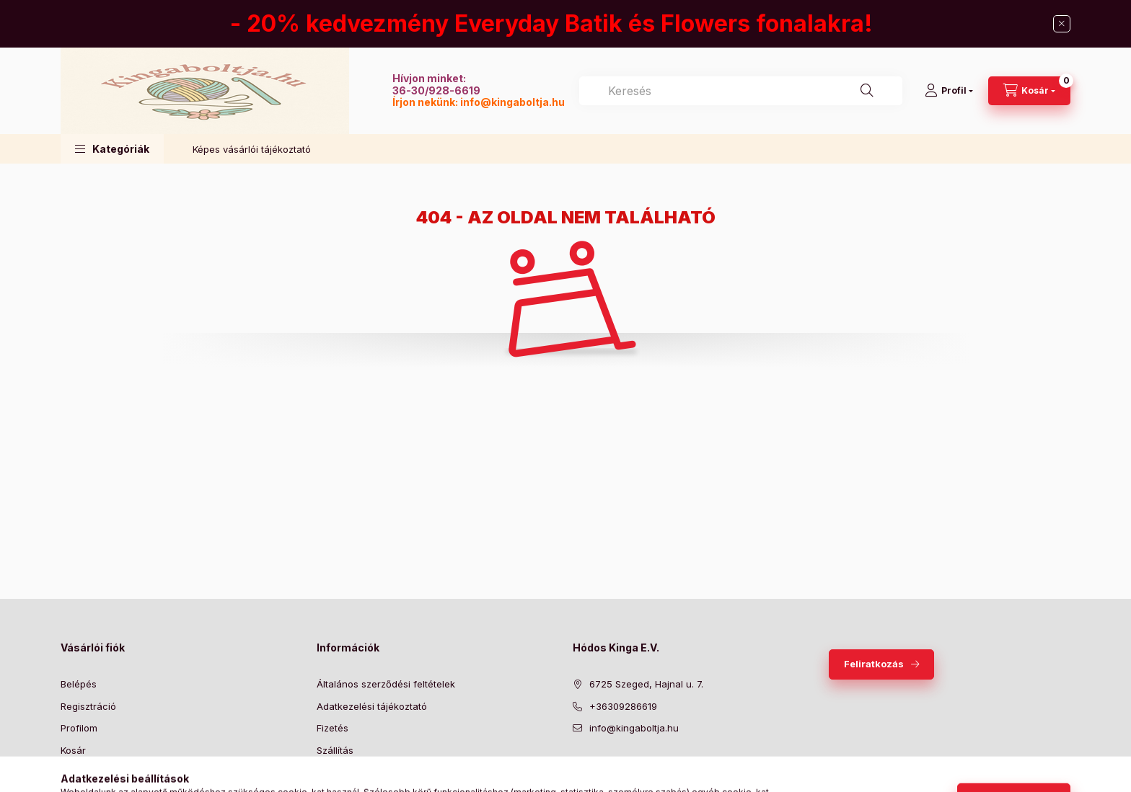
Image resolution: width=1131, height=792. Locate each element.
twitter (605, 764)
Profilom (79, 728)
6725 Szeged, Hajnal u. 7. (646, 684)
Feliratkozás (874, 663)
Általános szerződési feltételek (386, 684)
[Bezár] (1061, 23)
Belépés (79, 684)
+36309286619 (623, 706)
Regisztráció (88, 706)
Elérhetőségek (349, 772)
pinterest (634, 764)
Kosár (73, 750)
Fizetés (332, 728)
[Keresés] (867, 90)
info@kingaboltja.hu (512, 102)
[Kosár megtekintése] (1029, 90)
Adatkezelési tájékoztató (372, 706)
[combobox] (740, 90)
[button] (112, 149)
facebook (577, 764)
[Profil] (949, 90)
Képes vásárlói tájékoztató (252, 149)
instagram (663, 764)
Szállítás (335, 750)
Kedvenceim (88, 772)
